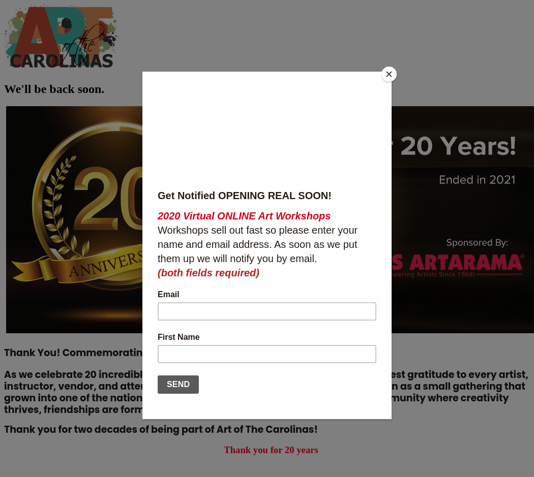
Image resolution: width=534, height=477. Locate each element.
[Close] (389, 74)
